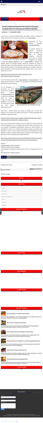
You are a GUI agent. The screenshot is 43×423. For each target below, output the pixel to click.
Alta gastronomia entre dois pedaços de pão (17, 359)
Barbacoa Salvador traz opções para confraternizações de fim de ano (23, 341)
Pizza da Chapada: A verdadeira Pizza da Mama (18, 313)
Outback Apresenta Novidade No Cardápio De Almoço (14, 120)
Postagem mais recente (6, 164)
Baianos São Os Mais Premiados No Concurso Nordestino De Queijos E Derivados (21, 138)
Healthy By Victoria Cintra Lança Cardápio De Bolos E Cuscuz (16, 74)
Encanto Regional (13, 61)
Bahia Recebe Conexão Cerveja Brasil (10, 76)
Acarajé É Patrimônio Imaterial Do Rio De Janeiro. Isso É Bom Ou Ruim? (19, 140)
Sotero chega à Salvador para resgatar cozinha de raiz (20, 331)
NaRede (23, 414)
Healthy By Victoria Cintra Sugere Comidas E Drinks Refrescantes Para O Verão (21, 118)
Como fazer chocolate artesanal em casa (16, 350)
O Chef (3, 199)
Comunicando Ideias (34, 45)
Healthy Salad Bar (23, 63)
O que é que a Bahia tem (7, 196)
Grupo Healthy (31, 38)
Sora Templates (24, 415)
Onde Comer (4, 193)
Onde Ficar (4, 202)
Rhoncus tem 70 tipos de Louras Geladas (16, 322)
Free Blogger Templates (34, 415)
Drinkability (4, 205)
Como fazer (4, 191)
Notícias (9, 157)
